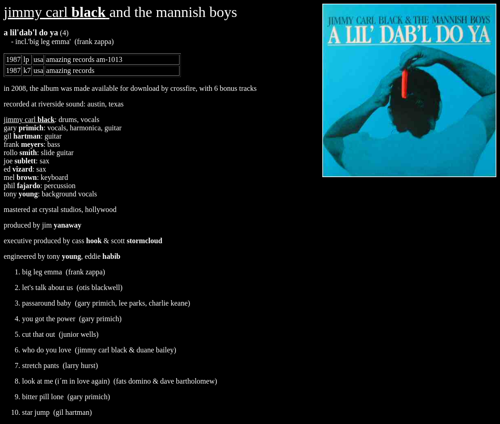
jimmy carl (56, 12)
